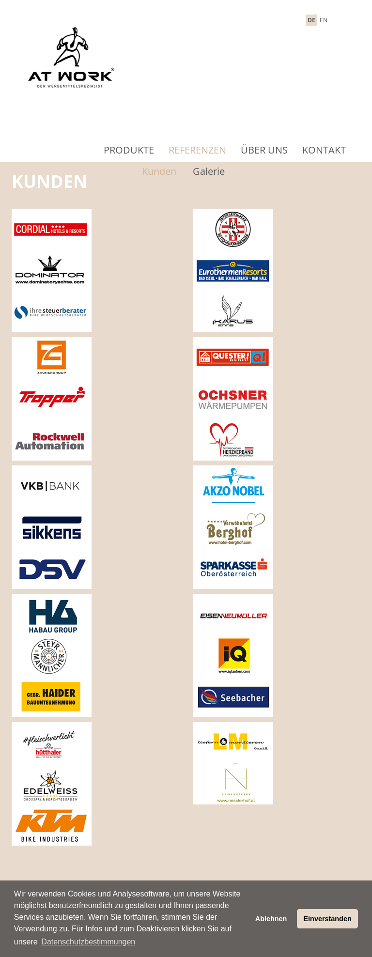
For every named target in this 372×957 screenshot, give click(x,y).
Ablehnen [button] (271, 919)
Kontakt (324, 149)
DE (311, 20)
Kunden (159, 171)
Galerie (209, 171)
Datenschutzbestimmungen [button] (88, 942)
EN (323, 20)
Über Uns (264, 149)
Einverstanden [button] (328, 919)
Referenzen (197, 149)
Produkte (129, 149)
